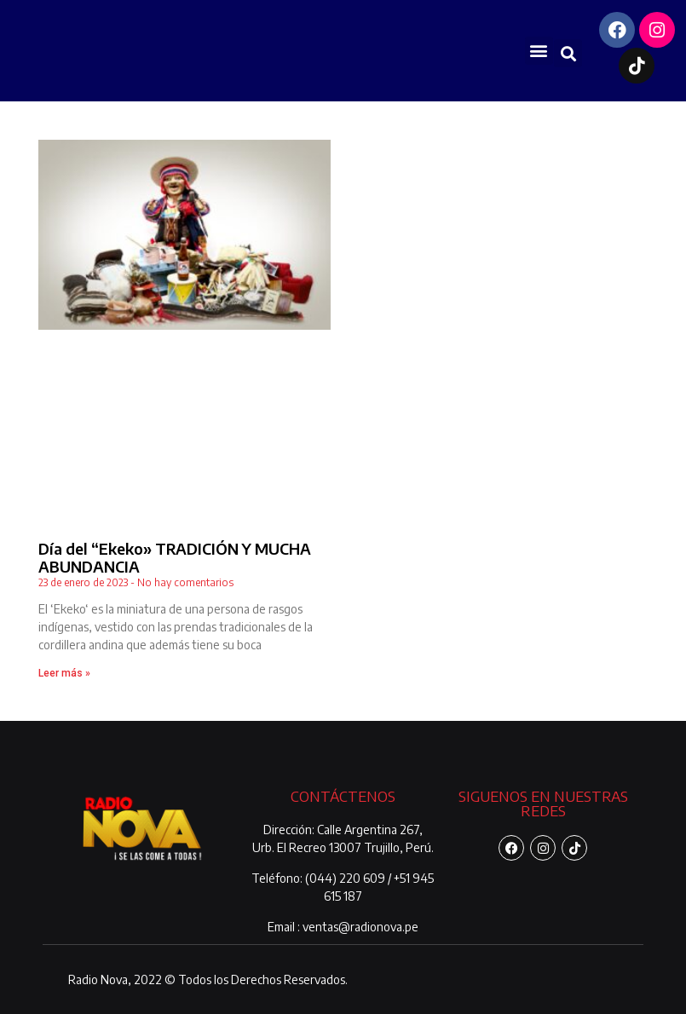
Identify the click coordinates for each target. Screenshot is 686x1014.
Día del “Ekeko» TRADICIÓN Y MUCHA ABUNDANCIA (174, 558)
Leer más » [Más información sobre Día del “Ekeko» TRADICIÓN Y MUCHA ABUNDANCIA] (64, 673)
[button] (539, 51)
